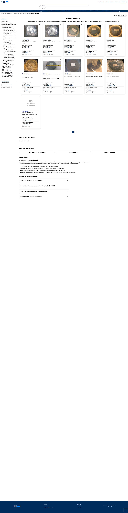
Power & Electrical (20, 11)
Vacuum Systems (65, 11)
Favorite (24, 54)
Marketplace (101, 2)
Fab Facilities (30, 11)
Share (30, 54)
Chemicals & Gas (83, 11)
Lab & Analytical (105, 11)
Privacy (46, 506)
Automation (10, 11)
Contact (112, 2)
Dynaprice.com (112, 506)
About (107, 2)
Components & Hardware (52, 11)
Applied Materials (24, 141)
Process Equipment (40, 11)
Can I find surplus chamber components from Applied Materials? (37, 186)
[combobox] (64, 5)
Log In (116, 2)
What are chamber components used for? (31, 180)
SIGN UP (123, 2)
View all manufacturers (5, 82)
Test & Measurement (94, 11)
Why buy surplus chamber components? (31, 196)
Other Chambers (25, 39)
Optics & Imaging (116, 11)
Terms (45, 504)
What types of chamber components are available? (33, 191)
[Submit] (40, 5)
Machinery (74, 11)
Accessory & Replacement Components (22, 13)
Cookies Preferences (49, 507)
